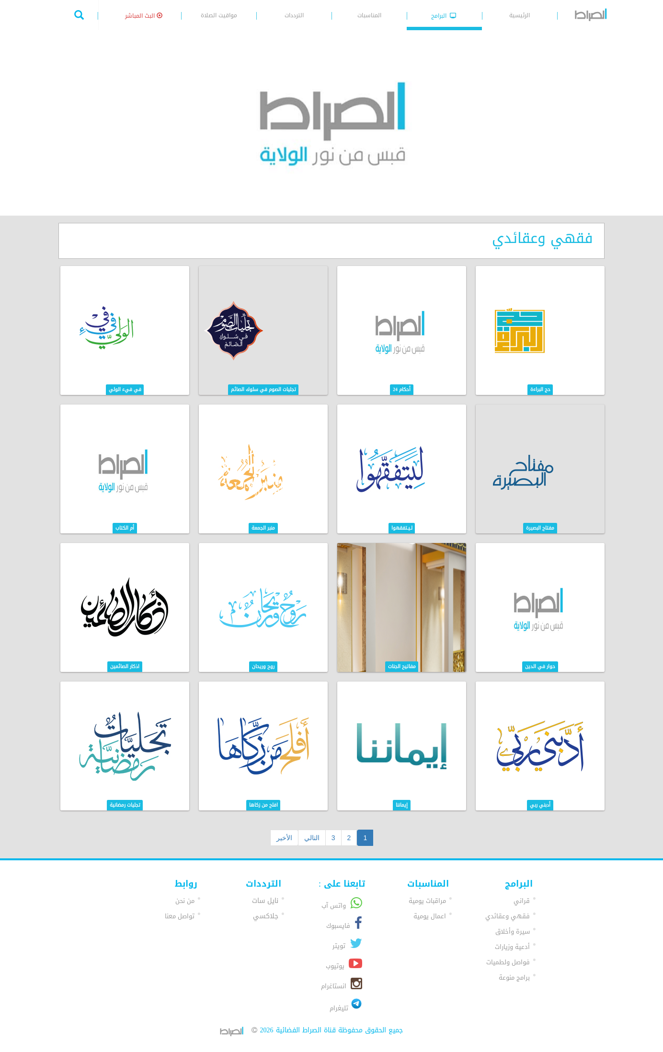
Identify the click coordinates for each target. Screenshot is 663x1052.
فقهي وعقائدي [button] (507, 916)
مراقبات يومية (427, 901)
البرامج (444, 16)
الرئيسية (519, 15)
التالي (312, 838)
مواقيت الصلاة (219, 15)
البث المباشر (143, 16)
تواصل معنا (179, 916)
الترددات (294, 15)
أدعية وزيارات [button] (512, 947)
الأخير (284, 838)
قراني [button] (522, 901)
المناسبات (369, 15)
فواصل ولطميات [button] (508, 962)
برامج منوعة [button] (514, 977)
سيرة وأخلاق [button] (512, 931)
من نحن (184, 901)
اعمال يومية (429, 916)
